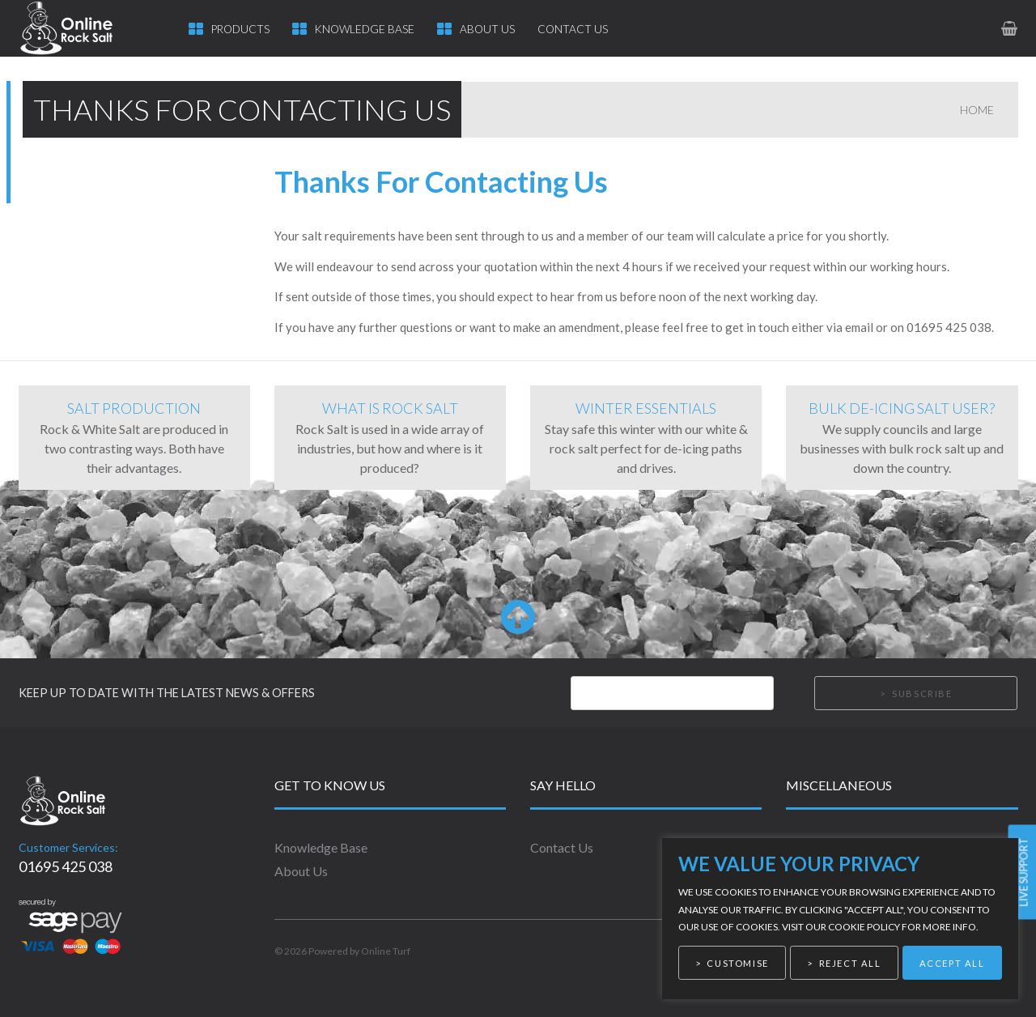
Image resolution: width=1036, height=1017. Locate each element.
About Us (487, 29)
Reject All (850, 963)
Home (977, 110)
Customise (737, 963)
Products (240, 29)
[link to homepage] (81, 28)
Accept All (952, 963)
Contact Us (572, 29)
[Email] (672, 693)
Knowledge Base (364, 29)
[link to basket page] (1010, 28)
